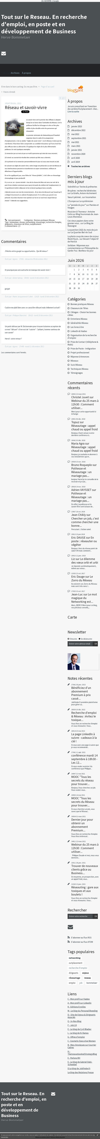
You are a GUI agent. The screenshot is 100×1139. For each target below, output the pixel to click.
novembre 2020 (78, 154)
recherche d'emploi (53, 222)
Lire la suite (73, 111)
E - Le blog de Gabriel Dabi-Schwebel (80, 1063)
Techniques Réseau (79, 369)
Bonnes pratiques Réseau (44, 220)
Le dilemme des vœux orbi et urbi (84, 560)
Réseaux (74, 360)
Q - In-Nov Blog (74, 1021)
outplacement (35, 224)
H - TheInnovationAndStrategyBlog (82, 1052)
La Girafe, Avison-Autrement (84, 193)
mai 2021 (75, 142)
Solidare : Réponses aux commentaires (78, 246)
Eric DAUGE (78, 537)
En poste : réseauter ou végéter (84, 541)
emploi (72, 982)
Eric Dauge (78, 576)
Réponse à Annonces (80, 356)
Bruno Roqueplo (81, 465)
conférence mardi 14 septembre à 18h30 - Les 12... (84, 759)
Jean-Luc (77, 594)
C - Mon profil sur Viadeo (79, 999)
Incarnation (90, 197)
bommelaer (14, 222)
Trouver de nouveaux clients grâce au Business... (84, 869)
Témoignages (77, 372)
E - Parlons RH (74, 1058)
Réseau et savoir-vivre (26, 107)
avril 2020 (75, 158)
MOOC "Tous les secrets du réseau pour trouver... (82, 780)
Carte (72, 617)
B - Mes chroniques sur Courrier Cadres (82, 1046)
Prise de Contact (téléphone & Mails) (83, 343)
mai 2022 (75, 134)
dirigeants (9, 224)
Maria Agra (78, 443)
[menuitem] (16, 73)
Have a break (9, 91)
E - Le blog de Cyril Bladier (79, 1029)
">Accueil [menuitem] (6, 69)
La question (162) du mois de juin (83, 229)
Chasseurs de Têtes (79, 308)
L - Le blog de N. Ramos (78, 1033)
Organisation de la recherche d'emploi (82, 336)
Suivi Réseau (76, 364)
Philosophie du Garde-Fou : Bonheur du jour (83, 249)
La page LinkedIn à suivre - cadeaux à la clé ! (84, 737)
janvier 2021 (76, 150)
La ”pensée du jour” (77, 205)
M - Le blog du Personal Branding (83, 1010)
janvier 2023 (76, 126)
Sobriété (72, 186)
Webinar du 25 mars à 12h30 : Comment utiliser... (85, 404)
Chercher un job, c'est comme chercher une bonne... (85, 522)
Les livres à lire (77, 327)
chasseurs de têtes (21, 224)
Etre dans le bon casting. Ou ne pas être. (19, 86)
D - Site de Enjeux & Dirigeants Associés (81, 1016)
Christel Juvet (80, 397)
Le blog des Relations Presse (81, 1072)
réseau (22, 222)
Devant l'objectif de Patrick (83, 240)
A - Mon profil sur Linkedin (79, 1003)
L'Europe (72, 201)
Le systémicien (86, 201)
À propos (26, 72)
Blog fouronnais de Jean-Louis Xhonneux (83, 215)
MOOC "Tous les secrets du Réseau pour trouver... (82, 801)
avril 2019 (75, 162)
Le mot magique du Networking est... (84, 597)
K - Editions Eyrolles (77, 1006)
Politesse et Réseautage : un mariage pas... (81, 472)
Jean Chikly (78, 515)
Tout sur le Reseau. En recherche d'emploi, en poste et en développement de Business (44, 24)
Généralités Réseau (79, 323)
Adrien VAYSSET (81, 490)
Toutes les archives (80, 166)
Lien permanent (13, 220)
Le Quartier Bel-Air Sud (81, 232)
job (80, 982)
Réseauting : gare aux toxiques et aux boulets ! (84, 890)
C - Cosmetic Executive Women (82, 1041)
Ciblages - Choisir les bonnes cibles (82, 313)
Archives (15, 72)
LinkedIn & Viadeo (79, 331)
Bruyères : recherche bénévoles (82, 190)
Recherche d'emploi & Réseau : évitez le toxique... (84, 716)
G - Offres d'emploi (76, 1037)
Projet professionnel (80, 352)
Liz (73, 559)
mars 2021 (75, 146)
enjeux (85, 972)
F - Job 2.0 (72, 1025)
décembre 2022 (78, 130)
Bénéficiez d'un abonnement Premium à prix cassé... (81, 693)
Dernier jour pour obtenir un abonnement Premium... (82, 825)
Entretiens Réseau (79, 318)
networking (30, 222)
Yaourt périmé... (75, 197)
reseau (87, 977)
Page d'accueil (47, 86)
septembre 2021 (78, 138)
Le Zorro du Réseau (82, 578)
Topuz (75, 422)
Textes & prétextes (88, 186)
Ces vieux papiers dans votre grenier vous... (80, 222)
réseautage (40, 222)
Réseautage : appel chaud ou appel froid (84, 427)
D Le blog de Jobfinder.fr (79, 1068)
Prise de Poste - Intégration (83, 348)
